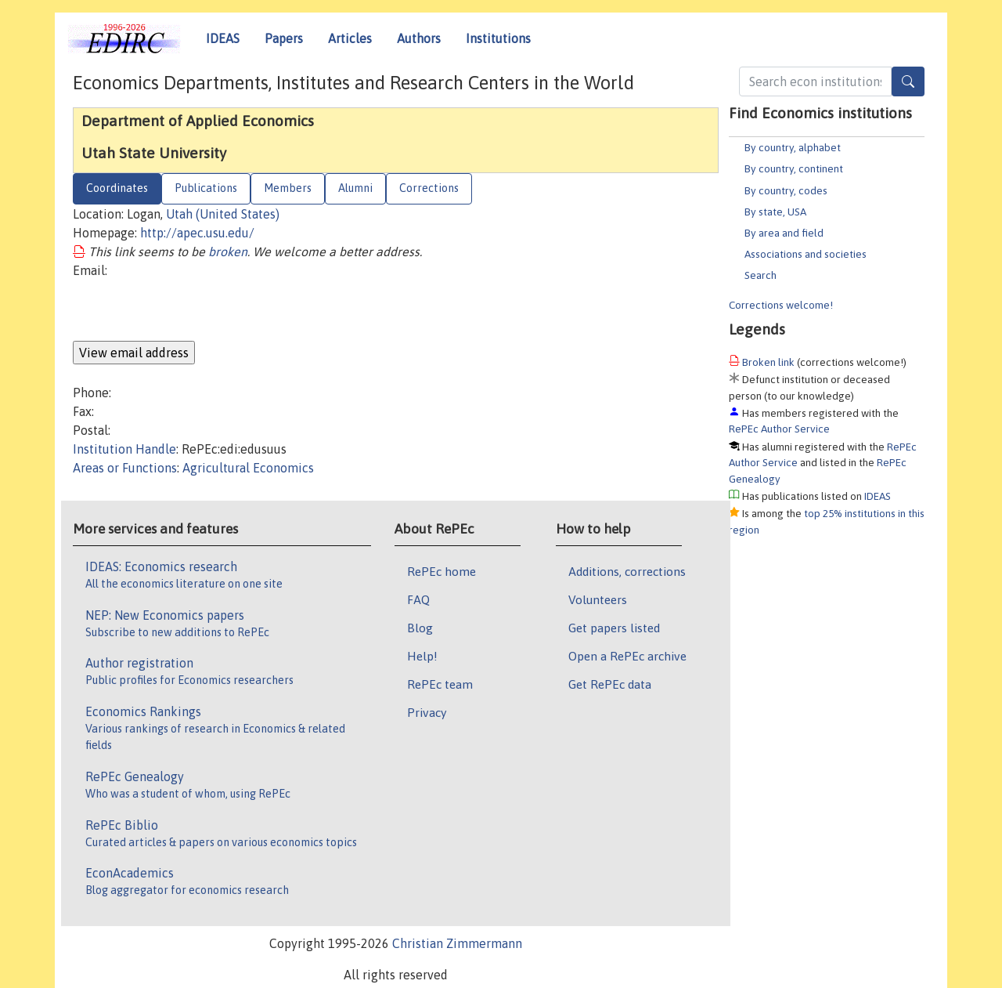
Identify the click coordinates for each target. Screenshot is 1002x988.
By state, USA (775, 211)
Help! (422, 656)
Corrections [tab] (429, 188)
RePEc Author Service (779, 428)
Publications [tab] (206, 188)
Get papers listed (614, 628)
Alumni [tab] (355, 188)
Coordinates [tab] (117, 188)
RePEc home (441, 571)
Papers (284, 38)
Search (760, 275)
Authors (419, 38)
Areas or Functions (125, 468)
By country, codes (785, 190)
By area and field (784, 232)
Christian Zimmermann (457, 943)
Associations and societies (805, 254)
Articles (350, 38)
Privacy (426, 712)
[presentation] (192, 310)
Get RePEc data (609, 684)
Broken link (768, 362)
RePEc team (440, 684)
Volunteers (597, 599)
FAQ (418, 599)
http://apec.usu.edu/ (197, 233)
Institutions (498, 38)
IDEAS (223, 38)
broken (227, 251)
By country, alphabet (792, 147)
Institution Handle (124, 449)
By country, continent (793, 168)
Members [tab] (288, 188)
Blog (420, 628)
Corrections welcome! (781, 305)
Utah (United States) (222, 214)
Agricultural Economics (248, 468)
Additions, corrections (627, 571)
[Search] (908, 81)
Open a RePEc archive (627, 656)
